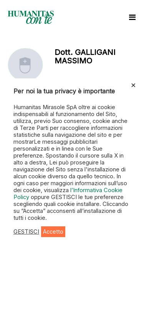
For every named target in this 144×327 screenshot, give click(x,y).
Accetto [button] (53, 231)
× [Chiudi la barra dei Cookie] (133, 84)
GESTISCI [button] (26, 231)
